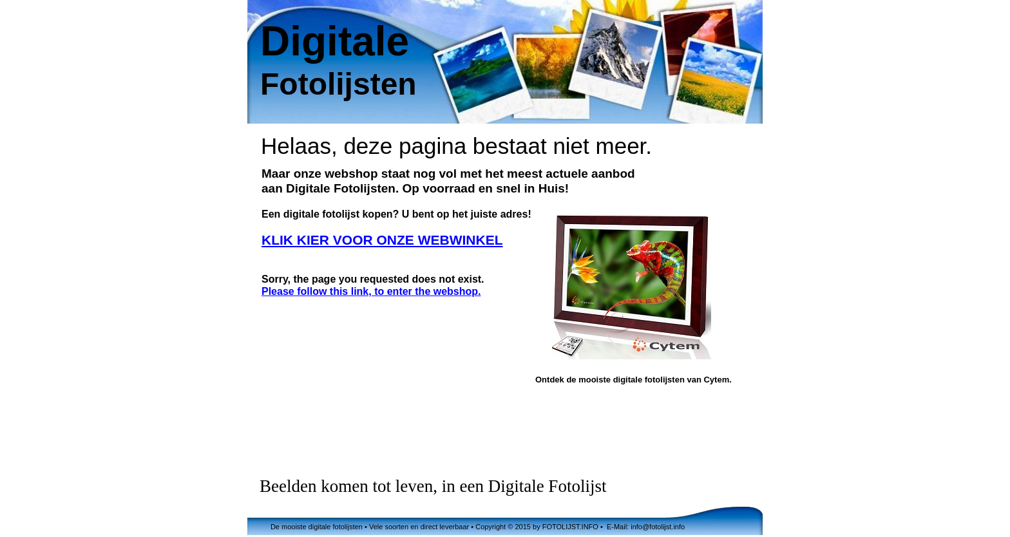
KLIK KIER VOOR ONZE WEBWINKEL (382, 239)
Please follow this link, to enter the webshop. (371, 291)
